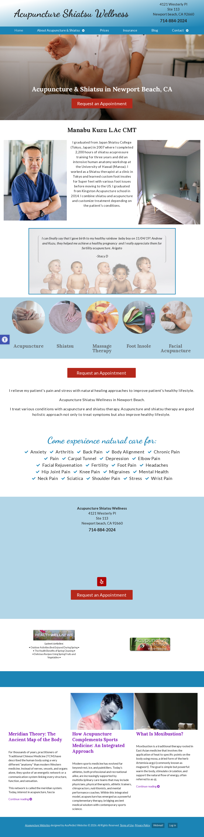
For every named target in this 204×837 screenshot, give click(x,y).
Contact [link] (178, 30)
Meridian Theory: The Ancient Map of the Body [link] (35, 736)
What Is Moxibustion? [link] (159, 734)
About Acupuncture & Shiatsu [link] (58, 30)
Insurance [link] (130, 30)
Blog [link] (154, 30)
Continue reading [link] (20, 799)
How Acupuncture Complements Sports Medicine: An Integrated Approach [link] (98, 742)
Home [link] (18, 30)
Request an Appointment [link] (102, 103)
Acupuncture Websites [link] (37, 825)
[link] (5, 339)
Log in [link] (172, 825)
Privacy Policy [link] (142, 825)
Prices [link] (104, 30)
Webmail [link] (158, 825)
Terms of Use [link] (127, 825)
